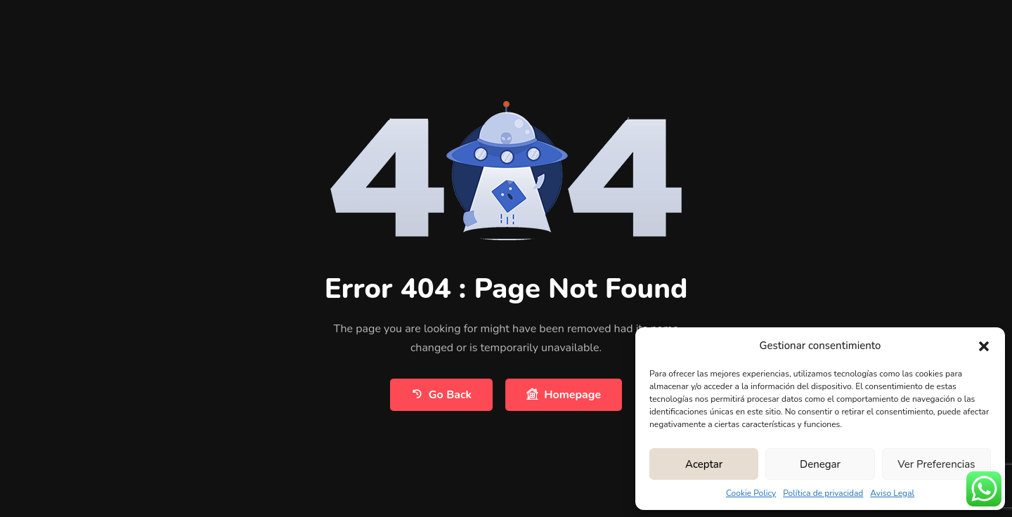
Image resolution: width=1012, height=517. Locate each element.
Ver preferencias (936, 464)
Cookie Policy (751, 493)
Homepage (563, 394)
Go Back (441, 394)
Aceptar (703, 464)
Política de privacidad (823, 493)
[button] (984, 346)
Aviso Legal (892, 493)
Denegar (820, 464)
